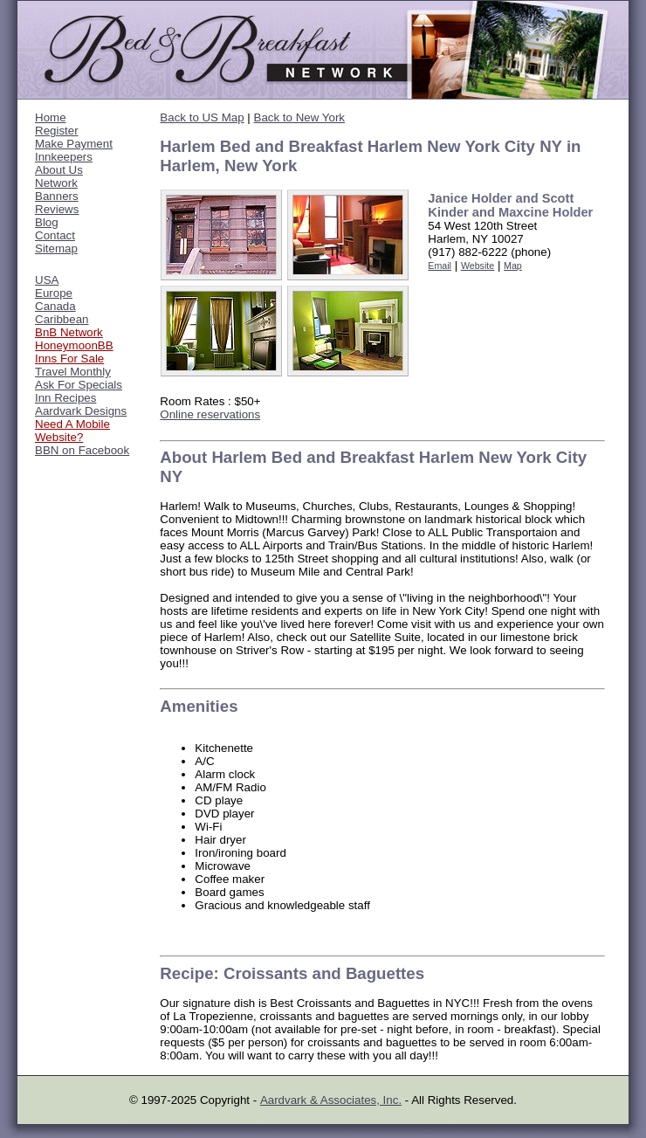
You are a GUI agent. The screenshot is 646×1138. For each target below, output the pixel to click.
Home (50, 117)
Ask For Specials (78, 384)
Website (477, 265)
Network (56, 183)
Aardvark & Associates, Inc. (331, 1100)
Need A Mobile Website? (72, 430)
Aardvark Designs (81, 410)
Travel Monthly (73, 371)
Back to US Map (202, 117)
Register (57, 130)
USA (46, 279)
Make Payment (74, 143)
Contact (55, 235)
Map (513, 265)
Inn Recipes (65, 397)
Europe (53, 293)
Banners (57, 196)
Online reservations (210, 414)
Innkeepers (64, 156)
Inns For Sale (69, 358)
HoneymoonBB (74, 345)
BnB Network (69, 332)
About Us (59, 169)
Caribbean (62, 319)
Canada (55, 306)
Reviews (57, 209)
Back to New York (299, 117)
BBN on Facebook (82, 450)
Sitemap (56, 248)
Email (439, 265)
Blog (46, 222)
